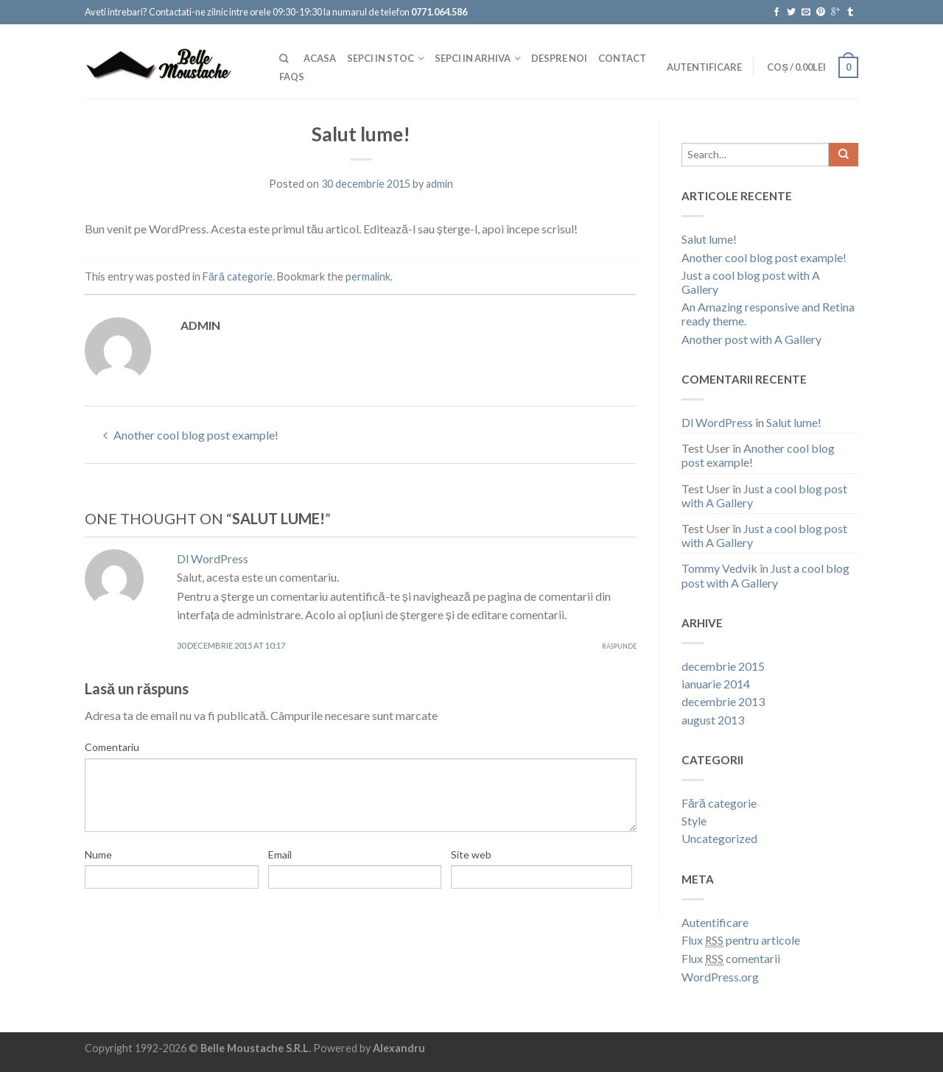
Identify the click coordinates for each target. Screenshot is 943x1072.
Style (694, 821)
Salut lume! (709, 239)
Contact (622, 58)
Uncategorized (719, 838)
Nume (98, 854)
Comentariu (112, 747)
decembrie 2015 (723, 666)
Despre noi (559, 58)
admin (439, 183)
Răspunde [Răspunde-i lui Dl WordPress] (619, 646)
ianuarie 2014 (715, 684)
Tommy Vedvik (719, 568)
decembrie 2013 (723, 701)
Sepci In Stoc (380, 58)
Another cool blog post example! (190, 435)
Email (280, 854)
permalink (368, 276)
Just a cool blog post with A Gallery (750, 282)
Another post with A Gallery (751, 339)
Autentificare (704, 67)
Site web (471, 854)
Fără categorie (238, 276)
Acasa (320, 58)
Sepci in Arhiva (473, 58)
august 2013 (712, 720)
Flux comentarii (730, 958)
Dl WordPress (212, 558)
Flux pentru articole (740, 940)
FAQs (291, 76)
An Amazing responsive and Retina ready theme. (768, 314)
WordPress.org (720, 977)
